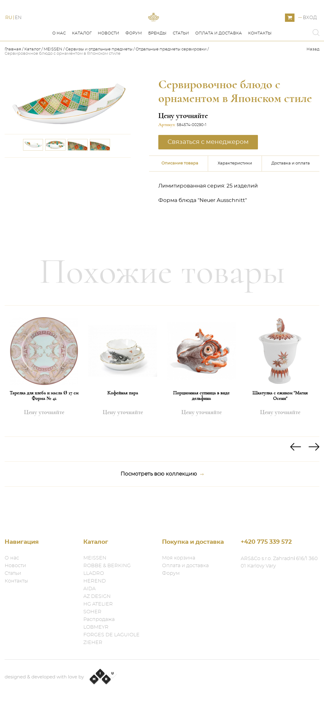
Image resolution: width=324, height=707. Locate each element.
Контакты (260, 61)
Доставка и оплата (290, 191)
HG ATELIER (98, 604)
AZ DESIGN (97, 596)
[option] (44, 399)
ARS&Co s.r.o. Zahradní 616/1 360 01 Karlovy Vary (279, 562)
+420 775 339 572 (266, 542)
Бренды (157, 61)
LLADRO (93, 573)
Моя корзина (178, 557)
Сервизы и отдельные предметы (99, 77)
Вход (310, 31)
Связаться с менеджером (208, 170)
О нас (59, 61)
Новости (108, 61)
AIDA (89, 588)
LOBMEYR (96, 627)
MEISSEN (53, 77)
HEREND (94, 581)
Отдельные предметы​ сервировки (171, 77)
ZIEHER (92, 642)
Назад (312, 77)
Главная (13, 77)
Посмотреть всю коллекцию (162, 502)
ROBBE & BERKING (107, 565)
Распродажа (99, 619)
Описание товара (179, 191)
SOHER (92, 611)
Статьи (181, 61)
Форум (133, 61)
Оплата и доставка (218, 61)
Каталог (82, 61)
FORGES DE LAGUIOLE (111, 634)
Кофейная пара (122, 420)
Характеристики (235, 191)
